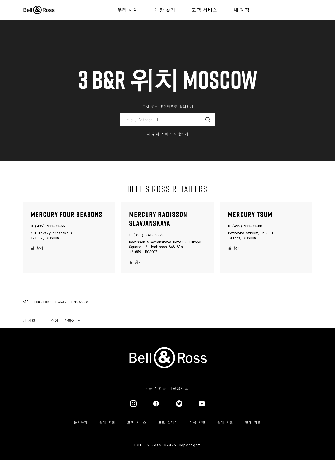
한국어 (69, 320)
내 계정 (29, 320)
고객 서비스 (137, 422)
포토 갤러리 (168, 422)
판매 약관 (225, 422)
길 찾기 (37, 247)
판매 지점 (107, 422)
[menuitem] (127, 10)
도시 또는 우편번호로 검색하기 (167, 106)
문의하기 (81, 422)
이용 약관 (198, 422)
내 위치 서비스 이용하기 (167, 133)
